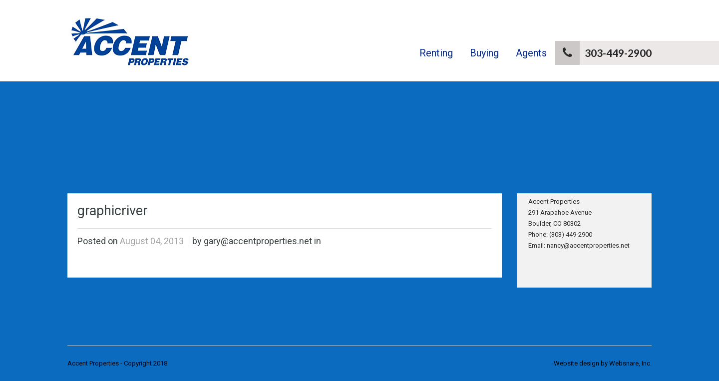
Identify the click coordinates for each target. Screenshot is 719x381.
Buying (484, 53)
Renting (436, 53)
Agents (531, 53)
